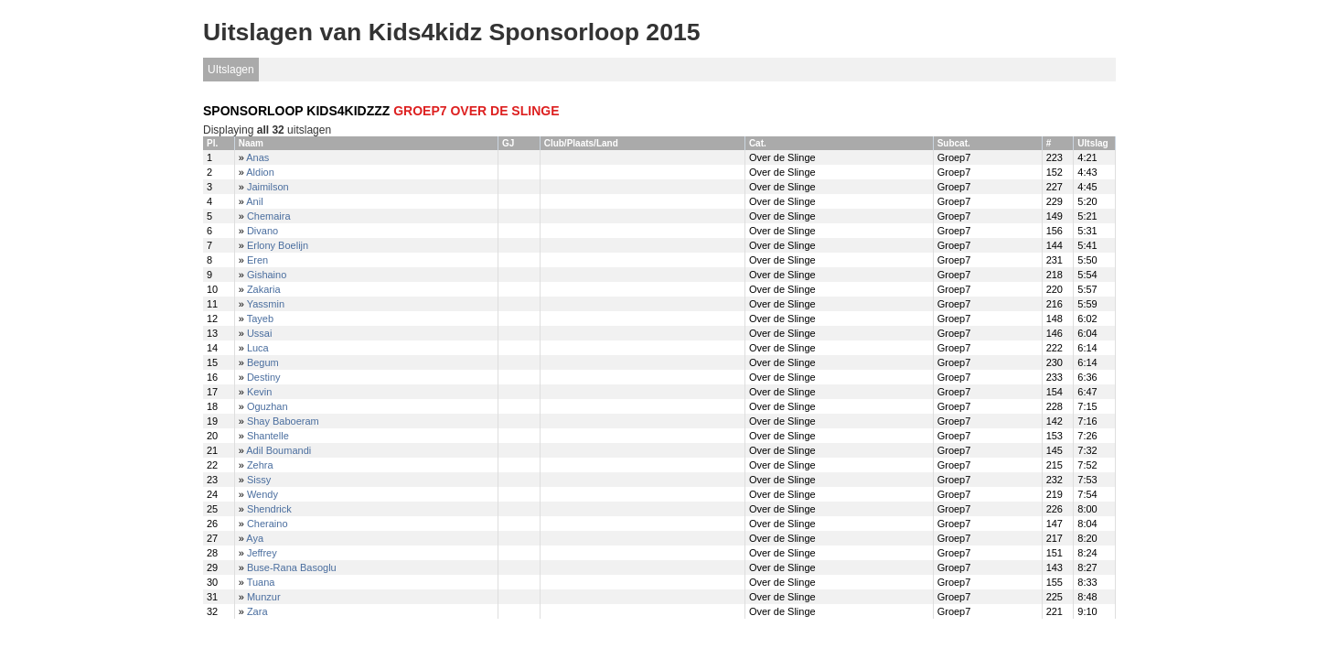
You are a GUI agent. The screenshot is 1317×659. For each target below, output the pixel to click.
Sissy (259, 479)
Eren (257, 259)
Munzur (264, 596)
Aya (254, 538)
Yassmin (265, 303)
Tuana (261, 582)
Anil (254, 201)
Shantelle (268, 435)
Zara (257, 611)
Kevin (260, 391)
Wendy (262, 494)
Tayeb (260, 318)
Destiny (264, 377)
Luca (258, 347)
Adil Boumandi (278, 450)
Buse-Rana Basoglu (292, 567)
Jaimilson (268, 186)
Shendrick (269, 508)
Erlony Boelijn (277, 245)
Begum (263, 362)
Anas (257, 157)
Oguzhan (267, 406)
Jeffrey (262, 552)
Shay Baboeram (283, 421)
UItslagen (231, 69)
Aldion (260, 172)
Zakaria (264, 289)
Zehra (260, 464)
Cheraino (267, 523)
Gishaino (266, 274)
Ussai (260, 333)
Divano (262, 230)
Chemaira (269, 216)
